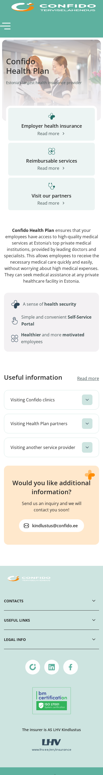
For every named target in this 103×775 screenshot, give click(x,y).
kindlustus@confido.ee (55, 526)
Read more (88, 378)
